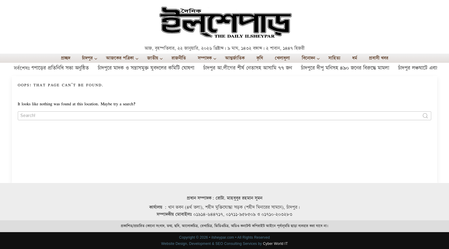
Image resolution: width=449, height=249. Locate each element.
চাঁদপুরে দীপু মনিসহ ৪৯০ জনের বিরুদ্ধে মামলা (346, 68)
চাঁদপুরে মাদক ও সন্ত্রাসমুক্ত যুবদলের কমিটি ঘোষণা (147, 68)
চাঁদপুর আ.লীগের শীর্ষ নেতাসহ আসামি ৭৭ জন (249, 68)
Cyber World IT (275, 244)
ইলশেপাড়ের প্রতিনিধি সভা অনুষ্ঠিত (57, 68)
